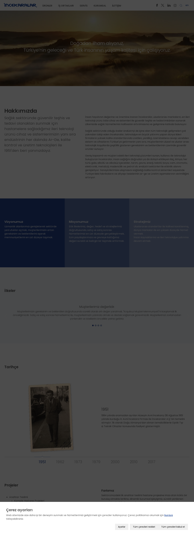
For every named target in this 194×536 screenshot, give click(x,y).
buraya (168, 515)
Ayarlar (121, 526)
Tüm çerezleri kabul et (173, 526)
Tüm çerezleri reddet (144, 526)
